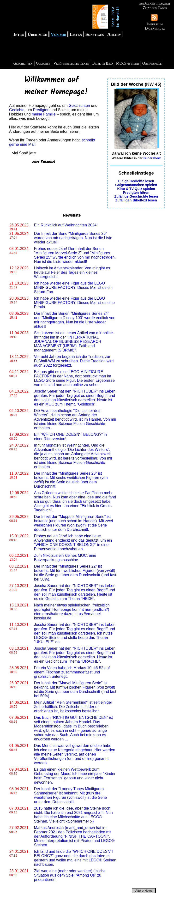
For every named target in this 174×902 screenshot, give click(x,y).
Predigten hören (136, 192)
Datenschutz (155, 28)
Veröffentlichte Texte (71, 63)
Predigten (41, 110)
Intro (18, 34)
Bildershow (152, 158)
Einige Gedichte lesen (136, 181)
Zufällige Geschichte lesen (136, 196)
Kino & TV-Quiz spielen (136, 189)
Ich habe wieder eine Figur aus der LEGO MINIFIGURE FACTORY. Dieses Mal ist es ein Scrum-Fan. (73, 287)
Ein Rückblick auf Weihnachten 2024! (66, 225)
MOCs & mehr (127, 63)
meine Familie (44, 114)
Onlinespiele (152, 63)
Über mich (37, 34)
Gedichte (43, 63)
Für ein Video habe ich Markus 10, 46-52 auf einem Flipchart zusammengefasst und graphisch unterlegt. (72, 672)
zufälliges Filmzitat (154, 3)
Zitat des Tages (155, 8)
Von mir (58, 34)
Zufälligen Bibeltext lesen (136, 200)
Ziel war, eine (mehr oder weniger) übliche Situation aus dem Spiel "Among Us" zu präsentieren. (70, 875)
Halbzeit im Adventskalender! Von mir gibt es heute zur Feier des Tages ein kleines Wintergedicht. (72, 272)
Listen (76, 34)
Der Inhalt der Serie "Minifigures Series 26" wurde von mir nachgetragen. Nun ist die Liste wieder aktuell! (73, 237)
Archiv (114, 34)
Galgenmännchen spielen (136, 185)
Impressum (155, 24)
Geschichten (23, 63)
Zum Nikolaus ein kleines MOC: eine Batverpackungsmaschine (65, 557)
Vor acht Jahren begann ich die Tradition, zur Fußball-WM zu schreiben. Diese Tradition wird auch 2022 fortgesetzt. (74, 361)
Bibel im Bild (102, 63)
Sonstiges (94, 34)
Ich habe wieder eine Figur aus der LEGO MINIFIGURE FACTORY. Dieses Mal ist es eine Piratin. (74, 302)
